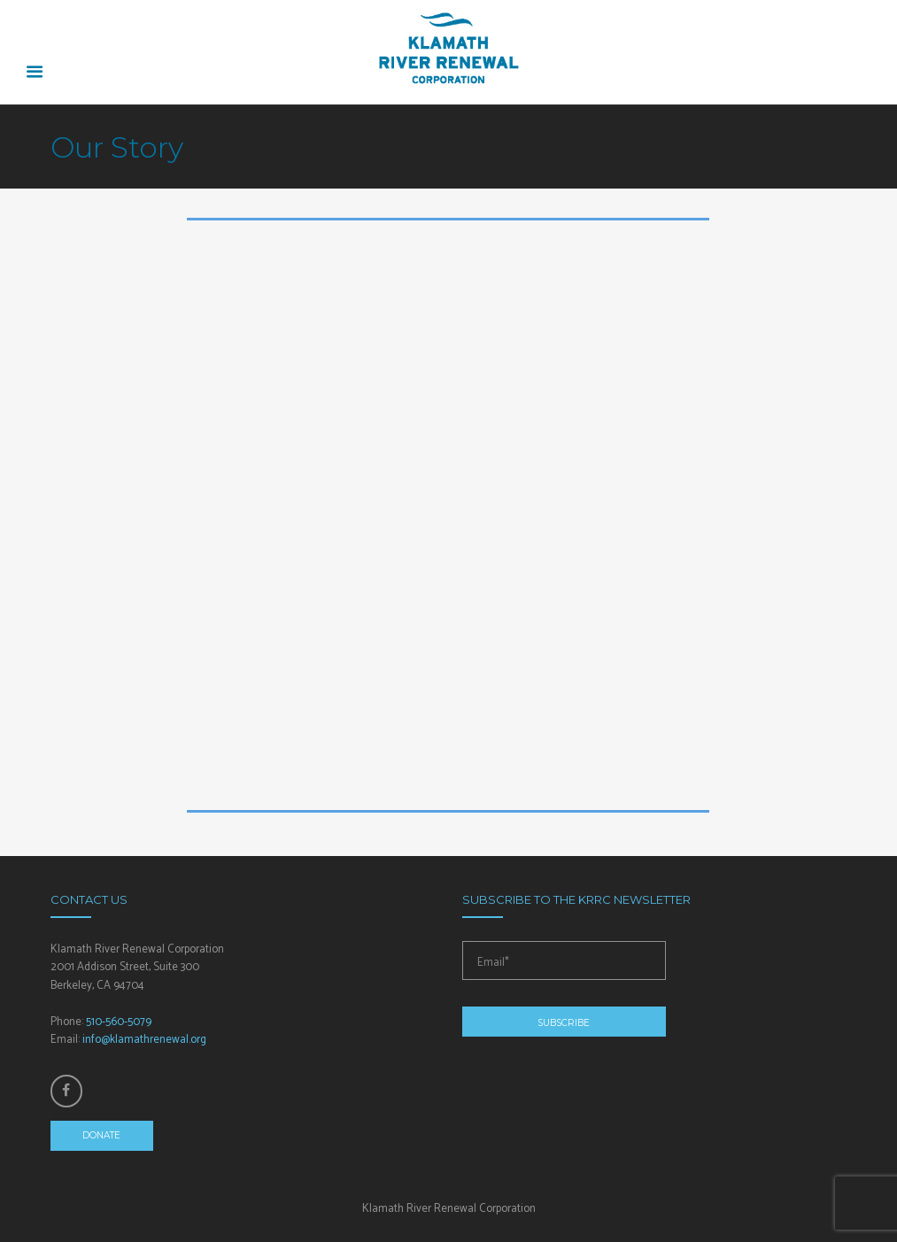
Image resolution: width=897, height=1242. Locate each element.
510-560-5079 (118, 1022)
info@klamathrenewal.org (144, 1039)
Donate (101, 1135)
